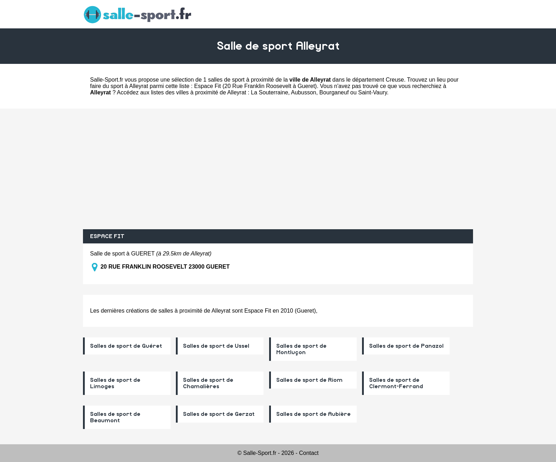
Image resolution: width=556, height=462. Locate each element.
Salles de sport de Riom (309, 380)
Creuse (395, 80)
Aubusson (303, 92)
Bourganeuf (334, 92)
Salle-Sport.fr (106, 80)
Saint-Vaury (372, 92)
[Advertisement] (278, 169)
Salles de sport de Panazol (406, 346)
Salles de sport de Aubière (313, 414)
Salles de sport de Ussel (216, 346)
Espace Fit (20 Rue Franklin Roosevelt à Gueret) (255, 86)
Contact (308, 453)
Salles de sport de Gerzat (219, 414)
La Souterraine (269, 92)
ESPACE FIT (107, 236)
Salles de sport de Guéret (126, 346)
